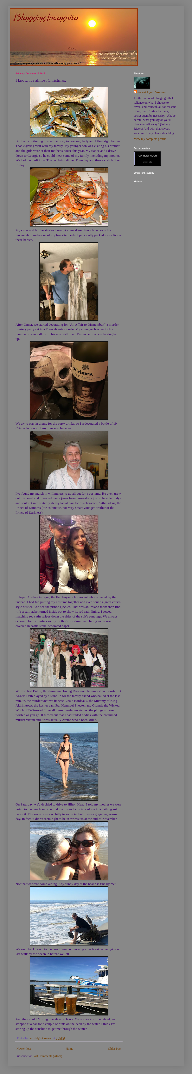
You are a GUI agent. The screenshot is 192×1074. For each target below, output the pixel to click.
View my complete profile (150, 139)
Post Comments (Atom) (47, 1056)
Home (69, 1048)
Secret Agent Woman (151, 92)
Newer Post (23, 1048)
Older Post (114, 1048)
